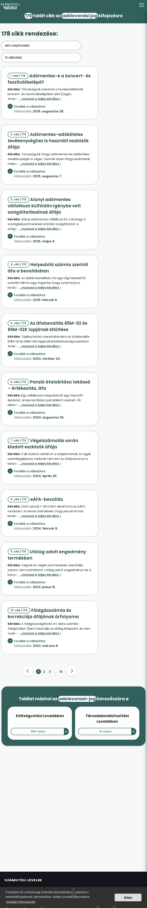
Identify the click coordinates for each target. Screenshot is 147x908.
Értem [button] (128, 897)
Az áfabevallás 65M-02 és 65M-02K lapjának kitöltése (47, 326)
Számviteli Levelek (23, 880)
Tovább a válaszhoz (29, 106)
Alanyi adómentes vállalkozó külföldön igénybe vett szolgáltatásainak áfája (44, 206)
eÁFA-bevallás (35, 499)
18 (60, 671)
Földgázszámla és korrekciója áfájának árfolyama (43, 613)
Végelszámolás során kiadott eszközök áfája (43, 444)
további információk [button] (20, 902)
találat (38, 731)
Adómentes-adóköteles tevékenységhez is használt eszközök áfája (48, 141)
